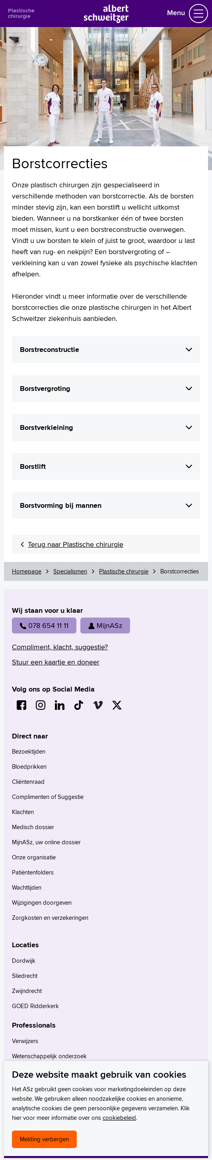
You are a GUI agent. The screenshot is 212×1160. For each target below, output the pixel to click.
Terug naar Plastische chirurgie (75, 544)
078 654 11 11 (44, 625)
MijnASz (105, 625)
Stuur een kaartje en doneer (55, 662)
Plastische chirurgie (21, 13)
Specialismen (70, 571)
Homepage (26, 571)
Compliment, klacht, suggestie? (60, 647)
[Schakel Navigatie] (198, 13)
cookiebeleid (119, 1117)
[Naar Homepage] (106, 20)
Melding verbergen (44, 1139)
